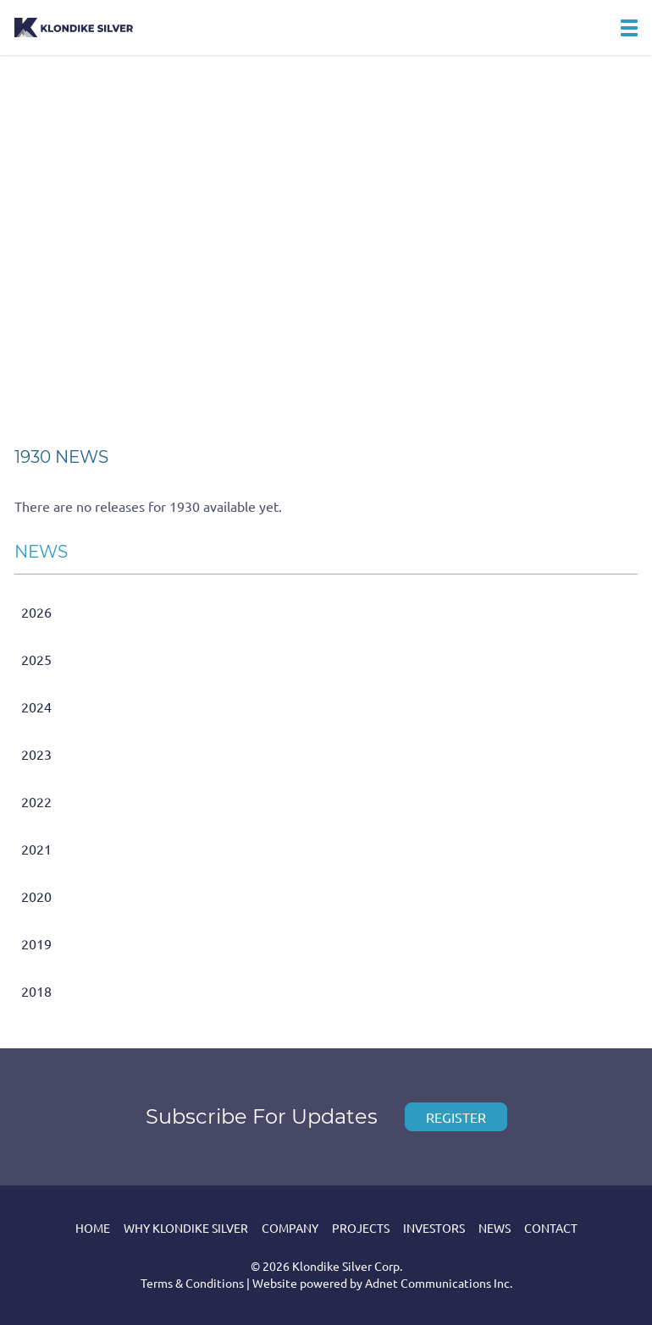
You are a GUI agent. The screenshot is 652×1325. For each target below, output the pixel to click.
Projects (361, 1227)
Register (456, 1116)
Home (92, 1227)
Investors (434, 1227)
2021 (36, 848)
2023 (36, 753)
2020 (36, 896)
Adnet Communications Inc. (438, 1282)
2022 (36, 801)
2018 (36, 990)
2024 (36, 706)
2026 (36, 611)
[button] (629, 27)
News (494, 1227)
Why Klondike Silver (186, 1227)
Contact (550, 1227)
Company (290, 1227)
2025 (36, 659)
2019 (36, 943)
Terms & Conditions (192, 1282)
